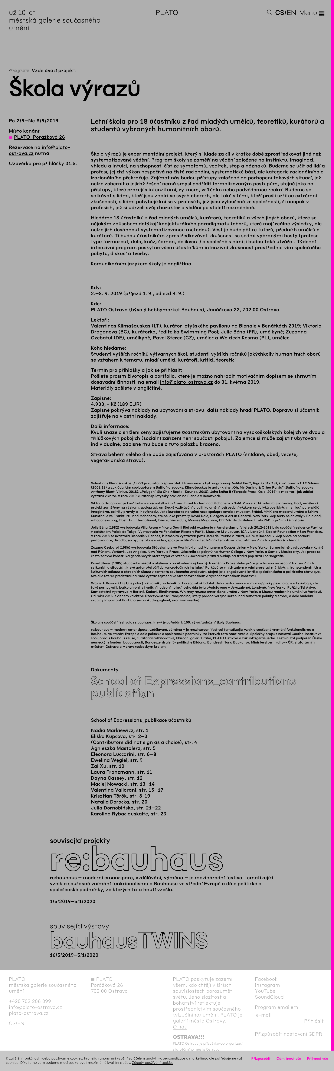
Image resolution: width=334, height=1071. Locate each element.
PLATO (167, 12)
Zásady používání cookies (152, 1063)
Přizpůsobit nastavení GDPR (288, 1034)
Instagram (267, 985)
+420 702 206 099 (30, 1001)
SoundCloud (269, 997)
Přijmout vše (317, 1058)
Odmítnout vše (288, 1058)
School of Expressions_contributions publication (193, 687)
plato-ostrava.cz (29, 1013)
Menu (312, 13)
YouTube (265, 991)
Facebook (266, 979)
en (291, 12)
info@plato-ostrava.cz (186, 382)
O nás (180, 1027)
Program (19, 70)
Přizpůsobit (261, 1058)
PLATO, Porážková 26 (39, 137)
